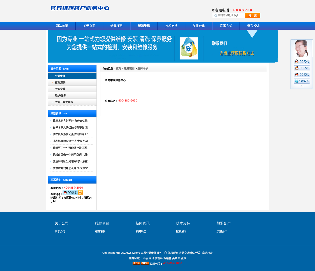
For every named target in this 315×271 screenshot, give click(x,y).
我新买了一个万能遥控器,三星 (70, 147)
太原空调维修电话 (189, 252)
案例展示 (181, 231)
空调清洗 (60, 82)
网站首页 (62, 26)
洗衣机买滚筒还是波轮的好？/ (70, 134)
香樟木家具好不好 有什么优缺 (70, 120)
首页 (118, 68)
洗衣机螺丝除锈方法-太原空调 (70, 141)
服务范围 (129, 68)
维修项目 (116, 26)
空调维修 (60, 75)
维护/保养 (60, 95)
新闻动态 (141, 231)
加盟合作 (198, 26)
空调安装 (60, 89)
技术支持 (171, 26)
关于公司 (89, 26)
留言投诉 (253, 26)
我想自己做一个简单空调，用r (70, 154)
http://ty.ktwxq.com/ (128, 252)
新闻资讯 (144, 26)
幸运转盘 (207, 252)
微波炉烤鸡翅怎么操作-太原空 (70, 168)
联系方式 (226, 26)
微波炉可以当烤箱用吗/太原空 (70, 161)
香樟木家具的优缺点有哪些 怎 (70, 127)
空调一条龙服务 (64, 102)
